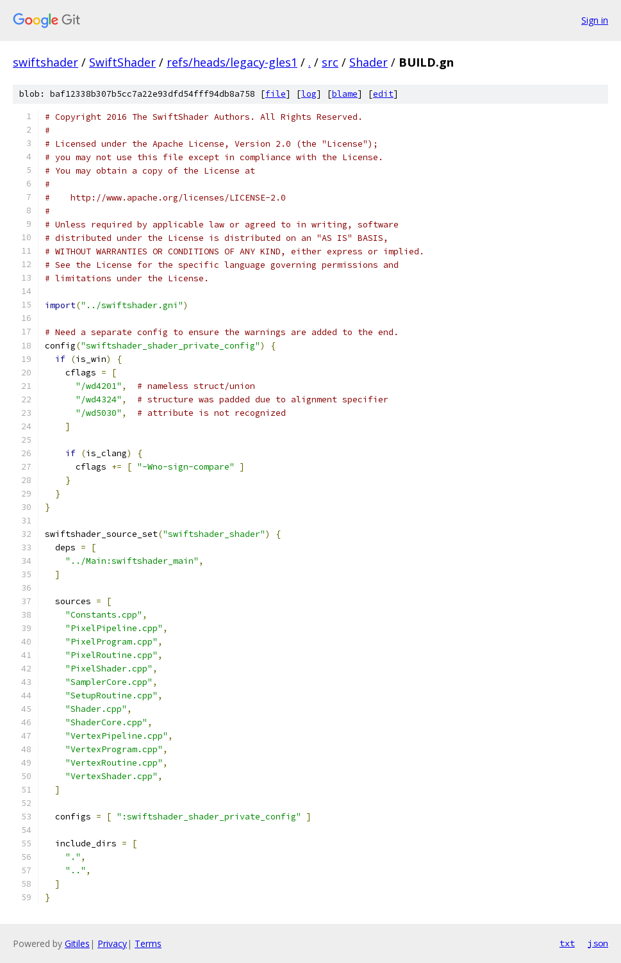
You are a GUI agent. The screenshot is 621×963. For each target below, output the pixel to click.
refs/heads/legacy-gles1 (232, 62)
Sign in (594, 20)
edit (383, 93)
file (275, 93)
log (309, 93)
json (598, 943)
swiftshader (45, 62)
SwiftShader (122, 62)
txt (567, 943)
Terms (148, 943)
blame (345, 93)
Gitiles (77, 943)
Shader (368, 62)
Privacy (112, 943)
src (330, 62)
